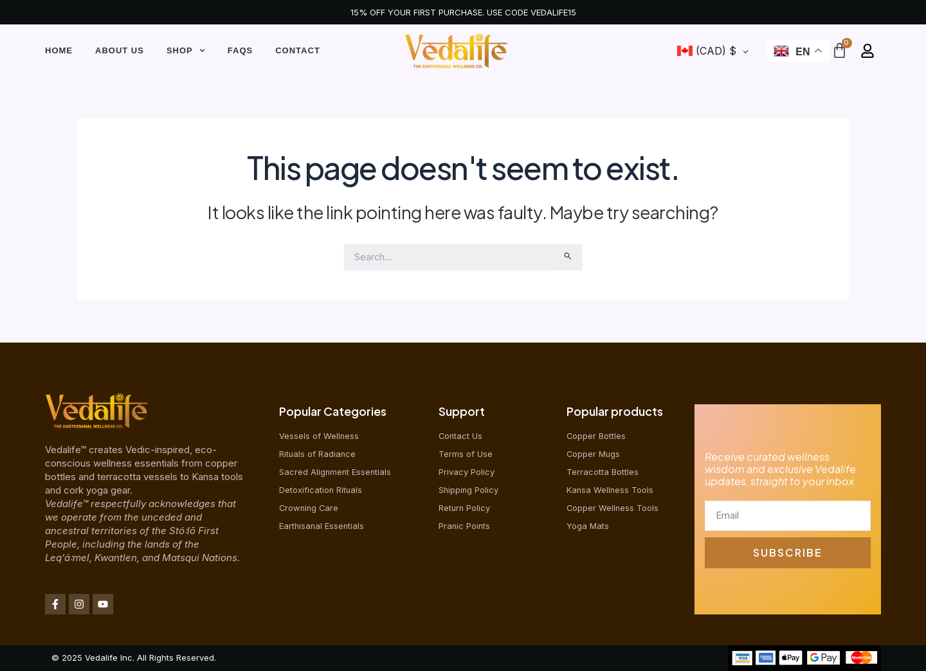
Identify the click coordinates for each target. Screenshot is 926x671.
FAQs (240, 50)
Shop (186, 50)
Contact (297, 50)
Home (59, 50)
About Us (119, 50)
